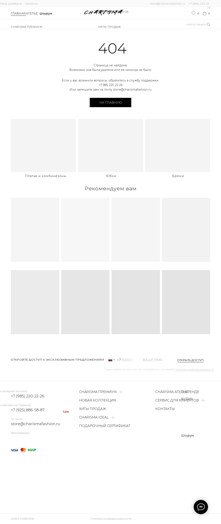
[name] (155, 360)
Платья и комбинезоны (45, 176)
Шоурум (45, 13)
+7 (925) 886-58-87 (27, 410)
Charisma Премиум (27, 26)
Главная (18, 13)
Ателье (32, 13)
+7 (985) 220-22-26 (27, 396)
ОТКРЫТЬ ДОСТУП (190, 360)
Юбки (111, 176)
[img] (43, 145)
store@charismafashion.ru (167, 3)
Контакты (31, 3)
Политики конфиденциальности (194, 369)
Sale (66, 412)
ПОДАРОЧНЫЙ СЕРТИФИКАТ (104, 426)
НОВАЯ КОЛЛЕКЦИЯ (109, 11)
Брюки (178, 176)
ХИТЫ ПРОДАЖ (109, 26)
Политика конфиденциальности (111, 518)
